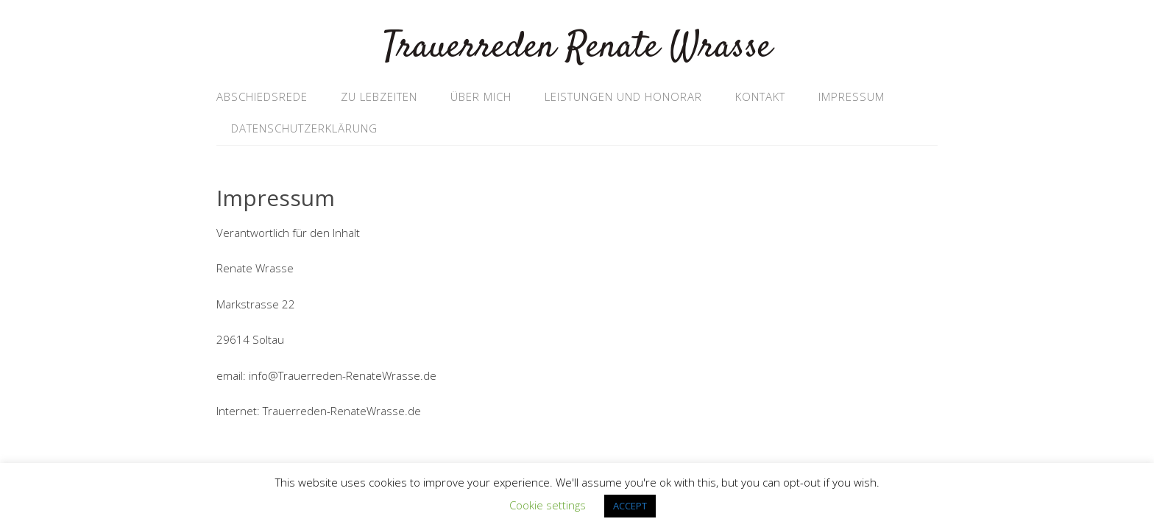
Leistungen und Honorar (623, 96)
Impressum (851, 96)
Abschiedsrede (262, 96)
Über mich (480, 96)
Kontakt (760, 96)
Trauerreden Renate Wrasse (577, 47)
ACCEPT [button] (630, 505)
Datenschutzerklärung (304, 128)
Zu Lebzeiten (379, 96)
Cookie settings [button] (547, 505)
